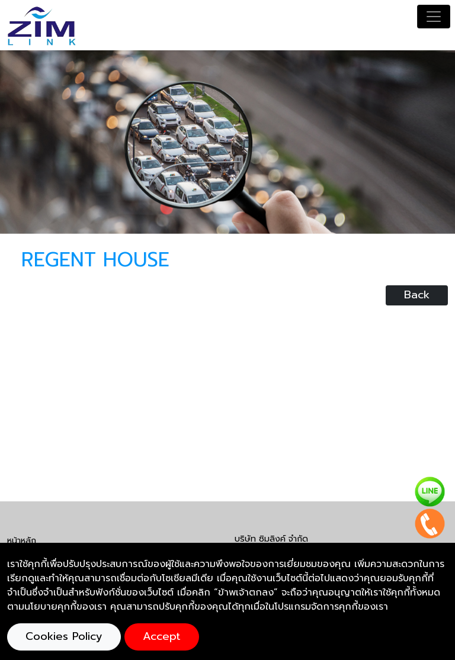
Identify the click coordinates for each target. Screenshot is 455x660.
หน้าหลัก (21, 540)
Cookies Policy (63, 636)
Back (417, 294)
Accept (162, 636)
